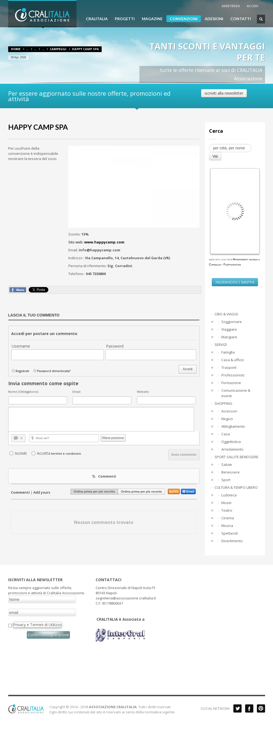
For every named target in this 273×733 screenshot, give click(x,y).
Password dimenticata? (52, 371)
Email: (76, 392)
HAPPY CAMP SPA (38, 127)
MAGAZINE (151, 19)
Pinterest (261, 708)
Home (15, 49)
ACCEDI (252, 6)
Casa (225, 434)
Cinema (227, 517)
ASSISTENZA (231, 6)
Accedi (187, 369)
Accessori (229, 411)
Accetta (43, 453)
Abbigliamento (233, 426)
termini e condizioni (66, 453)
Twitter (237, 708)
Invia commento (183, 455)
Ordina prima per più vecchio (94, 491)
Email (188, 491)
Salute (226, 464)
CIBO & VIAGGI (226, 314)
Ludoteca (229, 495)
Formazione (231, 382)
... (27, 49)
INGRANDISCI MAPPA (234, 282)
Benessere (230, 472)
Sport (225, 479)
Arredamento (232, 449)
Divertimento (232, 540)
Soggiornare (231, 321)
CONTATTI (239, 19)
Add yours (41, 492)
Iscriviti (21, 453)
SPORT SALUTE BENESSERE (237, 456)
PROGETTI (123, 19)
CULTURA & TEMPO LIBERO (236, 487)
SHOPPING (223, 403)
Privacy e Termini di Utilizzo (37, 624)
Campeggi (58, 49)
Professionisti (232, 375)
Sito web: (96, 242)
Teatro (226, 510)
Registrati (20, 371)
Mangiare (229, 336)
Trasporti (228, 367)
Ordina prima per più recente (141, 491)
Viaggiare (229, 329)
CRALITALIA (95, 19)
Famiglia (228, 352)
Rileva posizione (113, 437)
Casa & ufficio (232, 359)
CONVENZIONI (182, 19)
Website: (143, 392)
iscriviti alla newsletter (224, 93)
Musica (227, 525)
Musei (226, 502)
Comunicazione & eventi (235, 393)
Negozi (227, 418)
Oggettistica (231, 441)
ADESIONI (212, 19)
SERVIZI (221, 344)
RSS (174, 491)
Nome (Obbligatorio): (23, 392)
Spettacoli (229, 533)
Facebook (249, 708)
